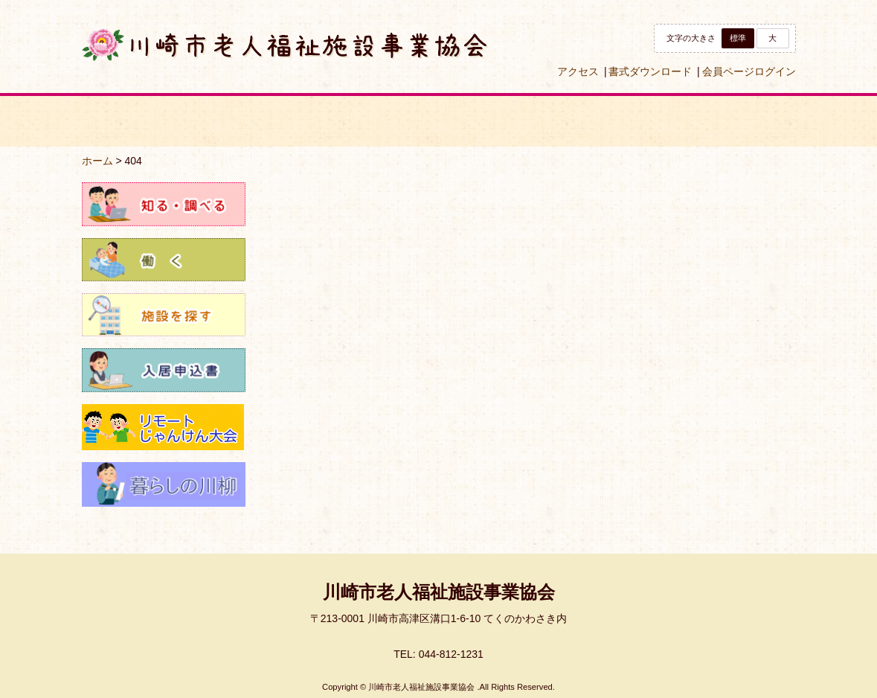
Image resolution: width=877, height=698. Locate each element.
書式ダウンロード (650, 71)
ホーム (97, 161)
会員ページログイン (749, 71)
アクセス (578, 71)
